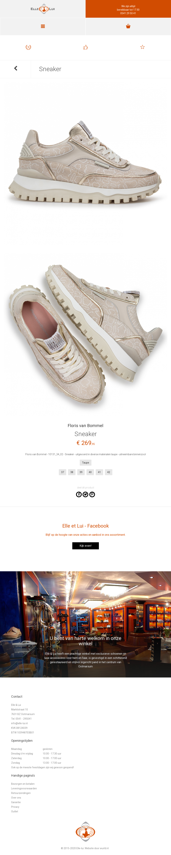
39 (81, 472)
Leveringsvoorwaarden (24, 788)
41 (99, 472)
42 (108, 472)
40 (90, 472)
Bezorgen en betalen (23, 783)
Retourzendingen (21, 793)
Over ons (16, 797)
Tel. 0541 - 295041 (21, 718)
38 (71, 472)
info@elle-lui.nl (19, 723)
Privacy (15, 806)
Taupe (85, 462)
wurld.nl (104, 848)
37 (62, 472)
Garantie (16, 802)
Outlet (14, 811)
